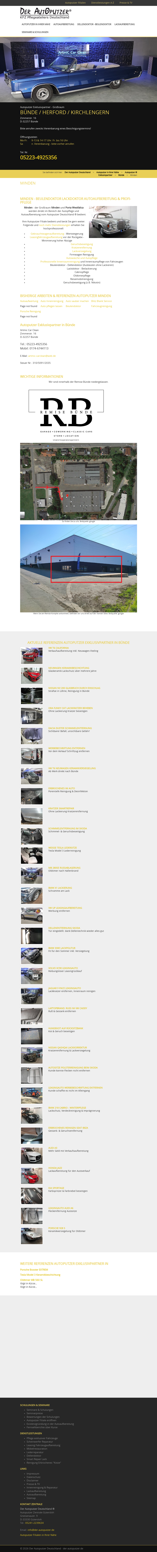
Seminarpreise (35, 1413)
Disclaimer (32, 1480)
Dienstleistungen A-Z (102, 3)
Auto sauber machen (77, 301)
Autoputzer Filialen (75, 3)
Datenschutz (33, 1477)
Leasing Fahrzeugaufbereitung (43, 1445)
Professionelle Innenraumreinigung (60, 262)
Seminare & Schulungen (35, 32)
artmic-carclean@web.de (42, 356)
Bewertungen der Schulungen (43, 1417)
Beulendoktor (73, 306)
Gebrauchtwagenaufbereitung (47, 234)
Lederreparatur (35, 1452)
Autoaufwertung (29, 301)
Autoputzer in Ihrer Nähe (36, 24)
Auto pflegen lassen (51, 306)
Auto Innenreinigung (52, 301)
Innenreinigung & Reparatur (42, 1487)
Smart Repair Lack (37, 1459)
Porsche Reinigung (30, 311)
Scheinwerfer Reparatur (40, 1442)
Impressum (33, 1474)
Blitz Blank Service (101, 301)
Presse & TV (125, 3)
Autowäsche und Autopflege (81, 258)
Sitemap (31, 1498)
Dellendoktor (34, 1456)
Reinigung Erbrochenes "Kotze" (44, 1463)
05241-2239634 (34, 1523)
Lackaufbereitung (124, 24)
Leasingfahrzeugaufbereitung (46, 237)
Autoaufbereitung (63, 24)
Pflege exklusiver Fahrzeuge (42, 1438)
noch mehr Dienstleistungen (54, 225)
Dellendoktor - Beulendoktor (94, 24)
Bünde (121, 175)
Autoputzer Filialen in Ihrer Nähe (38, 1535)
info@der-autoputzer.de (41, 1530)
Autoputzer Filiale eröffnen (41, 1420)
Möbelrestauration (37, 1449)
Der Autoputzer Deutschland (77, 172)
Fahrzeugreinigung (101, 306)
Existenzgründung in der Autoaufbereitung (50, 1424)
